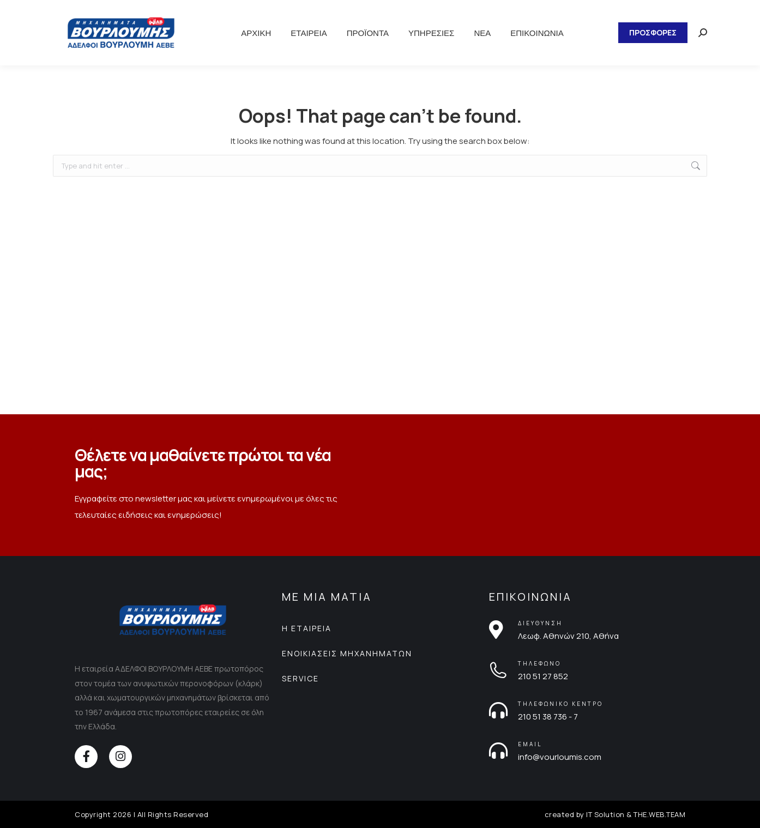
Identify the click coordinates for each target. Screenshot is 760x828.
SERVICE (300, 678)
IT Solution (605, 814)
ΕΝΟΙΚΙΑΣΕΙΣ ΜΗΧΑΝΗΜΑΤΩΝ (347, 653)
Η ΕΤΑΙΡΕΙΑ (306, 628)
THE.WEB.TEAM (659, 814)
